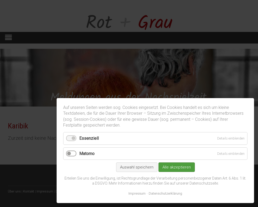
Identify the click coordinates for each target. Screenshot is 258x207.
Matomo (87, 153)
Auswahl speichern (136, 167)
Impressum (137, 193)
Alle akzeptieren (176, 167)
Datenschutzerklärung (165, 193)
